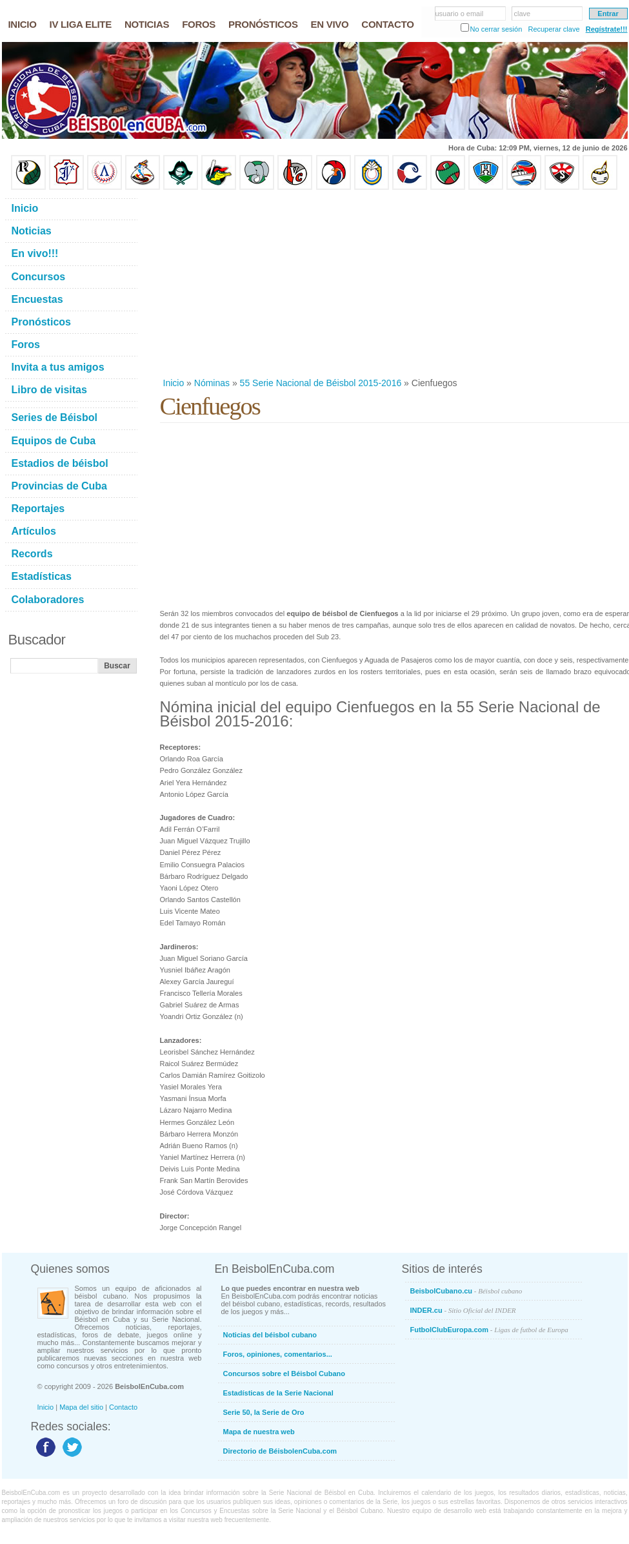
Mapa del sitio (81, 1407)
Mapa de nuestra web (259, 1432)
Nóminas (212, 383)
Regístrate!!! (607, 29)
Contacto (123, 1407)
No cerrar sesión (496, 29)
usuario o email (459, 13)
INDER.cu (463, 1310)
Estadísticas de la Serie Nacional (278, 1393)
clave (522, 13)
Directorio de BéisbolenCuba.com (280, 1451)
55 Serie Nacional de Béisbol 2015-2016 (321, 383)
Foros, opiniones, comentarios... (277, 1354)
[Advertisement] (328, 283)
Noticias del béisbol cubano (270, 1335)
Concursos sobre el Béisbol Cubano (284, 1373)
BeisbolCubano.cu (466, 1291)
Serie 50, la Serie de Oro (264, 1412)
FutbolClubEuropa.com (489, 1329)
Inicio (174, 383)
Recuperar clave (553, 29)
